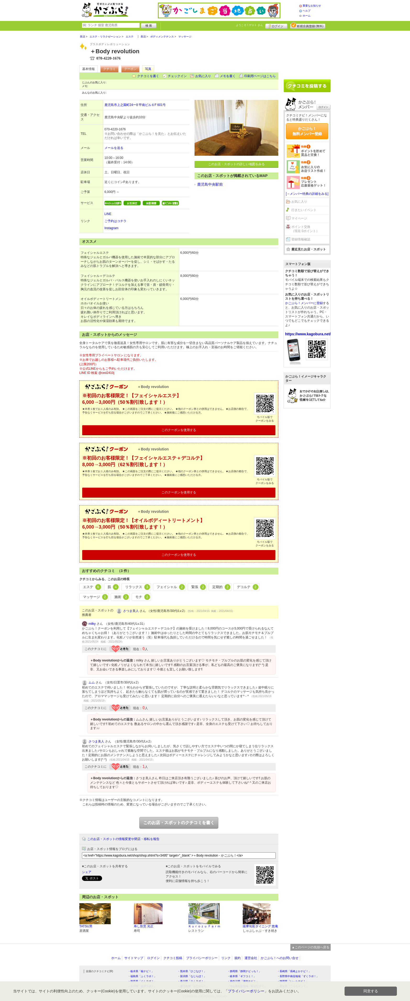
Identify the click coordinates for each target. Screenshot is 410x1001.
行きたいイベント (304, 210)
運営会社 (251, 958)
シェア (86, 872)
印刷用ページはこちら (260, 76)
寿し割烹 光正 (143, 926)
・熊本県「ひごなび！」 (192, 971)
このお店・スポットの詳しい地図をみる (236, 164)
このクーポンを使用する (179, 430)
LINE (108, 214)
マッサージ (95, 597)
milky (92, 624)
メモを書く (228, 76)
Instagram (111, 228)
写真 (148, 69)
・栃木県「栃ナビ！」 (141, 971)
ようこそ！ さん (249, 25)
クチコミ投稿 (172, 958)
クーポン (130, 69)
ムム (91, 682)
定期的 (221, 587)
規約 (237, 958)
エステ (92, 587)
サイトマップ (133, 958)
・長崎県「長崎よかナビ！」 (294, 971)
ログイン (276, 25)
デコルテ (247, 587)
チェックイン (177, 76)
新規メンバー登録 (307, 25)
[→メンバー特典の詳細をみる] (307, 194)
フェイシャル (171, 587)
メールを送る (113, 148)
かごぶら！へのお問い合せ (279, 958)
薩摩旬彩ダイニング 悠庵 (260, 926)
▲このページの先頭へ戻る (310, 947)
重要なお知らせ (312, 5)
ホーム (307, 15)
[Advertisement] (307, 53)
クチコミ (109, 69)
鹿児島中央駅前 (210, 184)
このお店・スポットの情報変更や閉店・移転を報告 (123, 839)
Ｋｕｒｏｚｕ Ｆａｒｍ (204, 926)
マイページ (299, 218)
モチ (142, 597)
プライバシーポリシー (202, 958)
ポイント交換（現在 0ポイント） (305, 229)
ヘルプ (307, 10)
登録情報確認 (300, 239)
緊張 (198, 587)
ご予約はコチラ (115, 221)
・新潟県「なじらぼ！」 (192, 976)
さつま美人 (131, 611)
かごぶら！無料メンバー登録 (307, 131)
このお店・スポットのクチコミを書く (178, 822)
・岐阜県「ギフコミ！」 (241, 976)
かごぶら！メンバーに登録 (304, 303)
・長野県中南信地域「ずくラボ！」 (298, 976)
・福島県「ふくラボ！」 (142, 976)
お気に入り (203, 76)
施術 (121, 597)
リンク (226, 958)
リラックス (137, 587)
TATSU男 (85, 926)
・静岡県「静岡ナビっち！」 (244, 971)
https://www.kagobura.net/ (308, 334)
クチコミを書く (148, 76)
